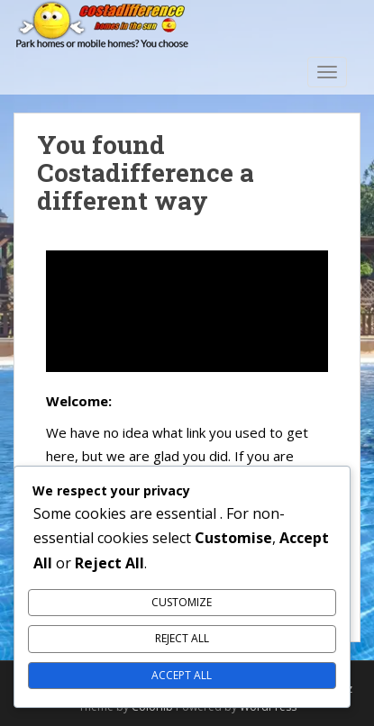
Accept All (181, 675)
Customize (181, 602)
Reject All (182, 638)
